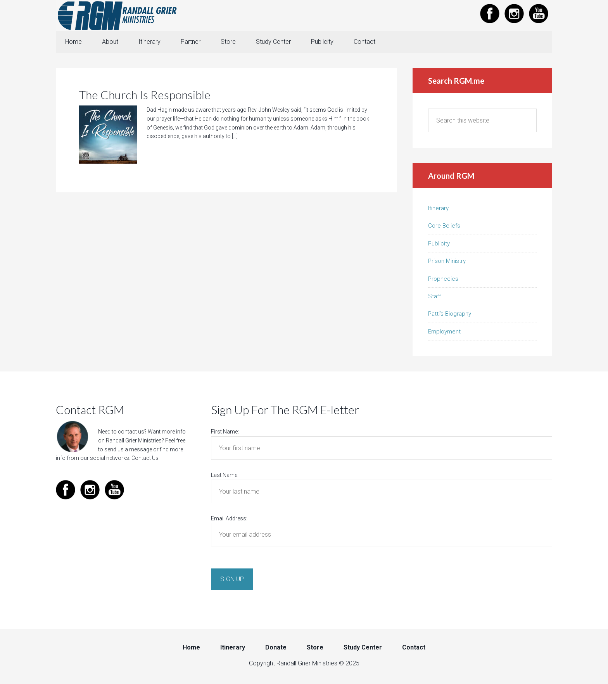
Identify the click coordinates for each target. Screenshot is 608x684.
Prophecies (443, 278)
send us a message (128, 449)
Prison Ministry (447, 260)
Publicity (439, 243)
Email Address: (229, 518)
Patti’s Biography (449, 313)
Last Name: (224, 475)
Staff (434, 296)
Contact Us (145, 458)
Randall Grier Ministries (118, 15)
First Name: (225, 431)
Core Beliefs (444, 225)
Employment (444, 331)
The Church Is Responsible (145, 95)
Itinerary (438, 208)
